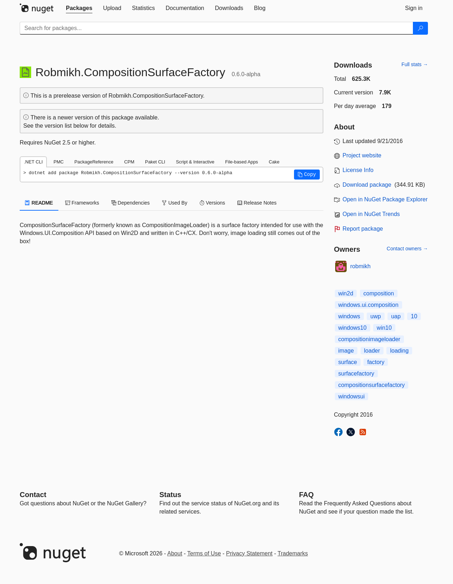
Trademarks (293, 553)
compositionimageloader (369, 339)
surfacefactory (356, 373)
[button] (307, 175)
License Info (358, 170)
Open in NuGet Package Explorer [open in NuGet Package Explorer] (385, 199)
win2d (345, 293)
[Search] (420, 28)
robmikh (360, 266)
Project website (362, 155)
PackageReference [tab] (94, 162)
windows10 (352, 328)
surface (347, 362)
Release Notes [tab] (257, 202)
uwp (375, 316)
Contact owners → (407, 248)
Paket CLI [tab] (155, 162)
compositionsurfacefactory (371, 385)
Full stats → (414, 64)
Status (170, 495)
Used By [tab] (174, 202)
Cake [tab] (274, 162)
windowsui (351, 396)
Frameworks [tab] (82, 202)
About (174, 553)
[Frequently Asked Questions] (306, 495)
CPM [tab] (129, 162)
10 (414, 316)
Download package (367, 185)
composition (378, 293)
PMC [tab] (58, 162)
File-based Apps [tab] (241, 162)
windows (349, 316)
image (346, 351)
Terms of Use (204, 553)
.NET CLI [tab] (33, 162)
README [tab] (39, 202)
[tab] (79, 8)
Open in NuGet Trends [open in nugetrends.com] (371, 214)
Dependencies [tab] (130, 202)
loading (399, 351)
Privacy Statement (249, 553)
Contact (33, 495)
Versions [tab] (212, 202)
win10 (384, 328)
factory (375, 362)
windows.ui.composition (368, 305)
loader (372, 351)
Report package (363, 229)
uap (396, 316)
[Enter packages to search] (216, 28)
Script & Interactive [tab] (195, 162)
